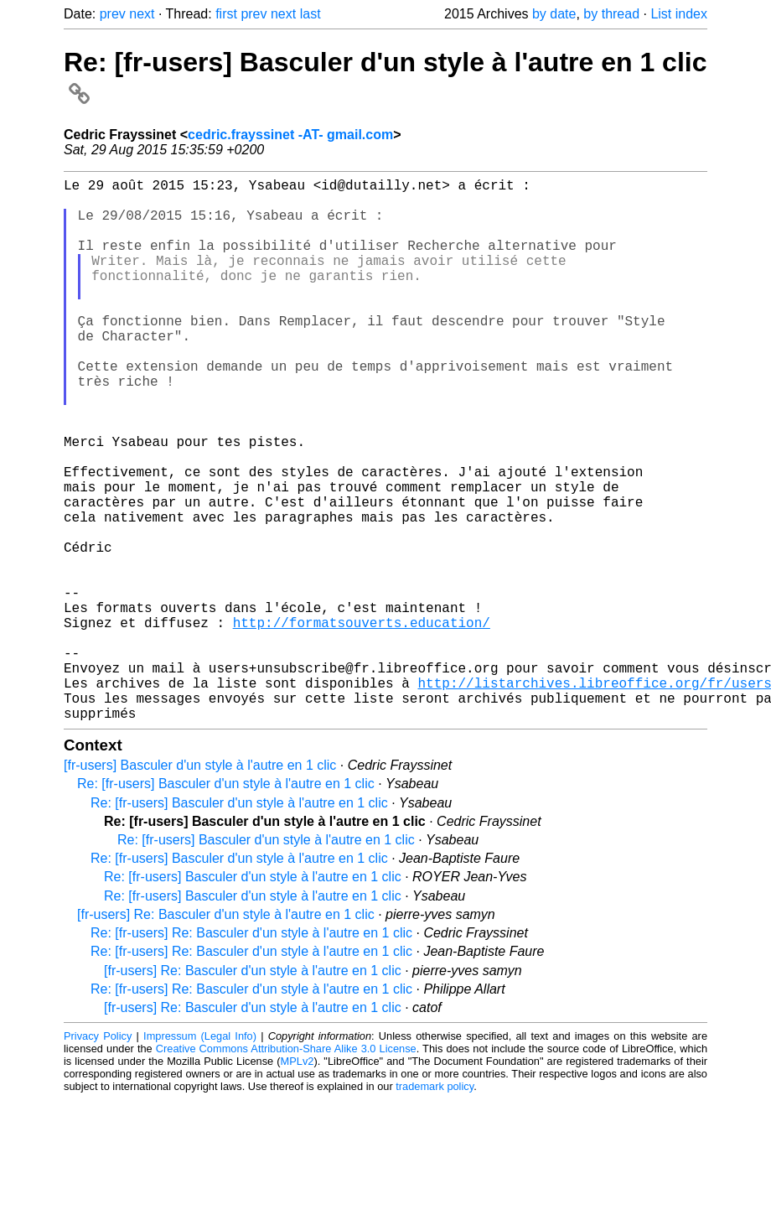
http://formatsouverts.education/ (361, 723)
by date (554, 14)
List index (678, 14)
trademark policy (434, 1207)
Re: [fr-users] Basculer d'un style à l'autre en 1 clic (226, 904)
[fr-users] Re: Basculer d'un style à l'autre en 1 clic (226, 1035)
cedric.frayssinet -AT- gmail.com (290, 134)
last (310, 14)
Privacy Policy (98, 1156)
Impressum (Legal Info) (199, 1156)
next (141, 14)
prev (113, 14)
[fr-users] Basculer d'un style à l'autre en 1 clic (200, 886)
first (226, 14)
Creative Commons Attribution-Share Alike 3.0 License (286, 1169)
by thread (611, 14)
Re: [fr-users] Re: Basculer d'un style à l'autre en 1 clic (251, 1053)
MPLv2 (297, 1182)
